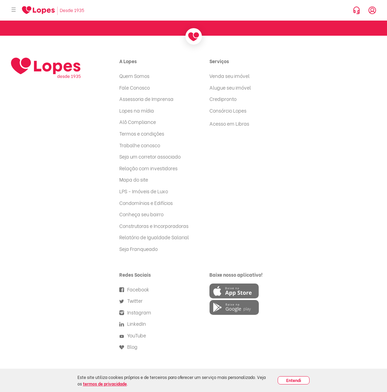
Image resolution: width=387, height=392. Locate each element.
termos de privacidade (105, 384)
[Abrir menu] (13, 10)
